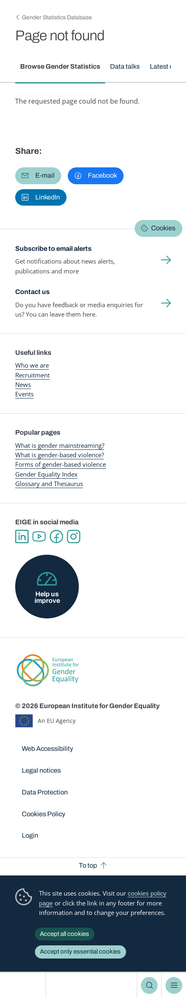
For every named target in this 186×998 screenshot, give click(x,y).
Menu (173, 985)
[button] (38, 175)
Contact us (32, 291)
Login (30, 835)
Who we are (32, 365)
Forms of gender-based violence (60, 464)
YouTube (39, 536)
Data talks (125, 66)
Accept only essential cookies (80, 951)
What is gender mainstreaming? (59, 445)
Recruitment (32, 375)
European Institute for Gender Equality (24, 985)
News (23, 384)
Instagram (73, 536)
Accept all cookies (64, 934)
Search (149, 985)
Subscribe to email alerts (53, 248)
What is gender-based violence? (59, 455)
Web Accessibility (47, 748)
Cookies (163, 228)
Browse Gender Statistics (60, 66)
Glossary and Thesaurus (49, 483)
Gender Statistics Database (57, 17)
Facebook (56, 536)
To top (88, 865)
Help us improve (47, 597)
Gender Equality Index (46, 474)
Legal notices (41, 770)
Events (24, 394)
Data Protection (45, 792)
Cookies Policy (43, 813)
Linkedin (21, 536)
